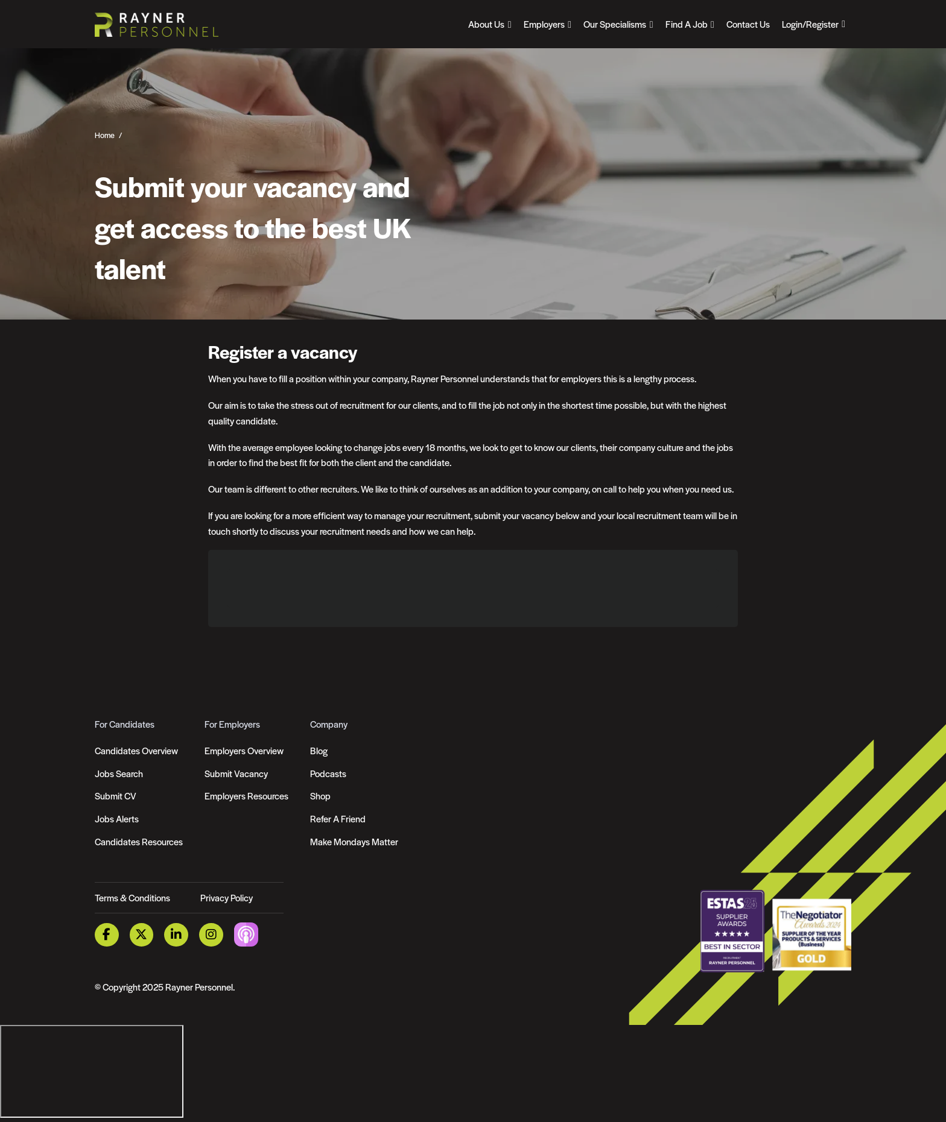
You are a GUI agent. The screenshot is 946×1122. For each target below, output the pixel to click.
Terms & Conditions (132, 897)
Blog (319, 750)
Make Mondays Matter (354, 841)
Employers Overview (244, 750)
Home (105, 135)
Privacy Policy (226, 897)
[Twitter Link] (142, 935)
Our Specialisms (614, 23)
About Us (486, 23)
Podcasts (328, 773)
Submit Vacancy (236, 773)
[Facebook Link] (107, 935)
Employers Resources (246, 795)
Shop (320, 795)
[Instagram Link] (211, 935)
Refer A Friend (338, 818)
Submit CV (115, 795)
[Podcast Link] (246, 933)
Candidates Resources (139, 841)
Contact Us (748, 23)
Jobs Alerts (117, 818)
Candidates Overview (136, 750)
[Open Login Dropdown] (813, 24)
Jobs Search (119, 773)
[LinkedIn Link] (176, 935)
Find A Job (686, 23)
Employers (544, 23)
